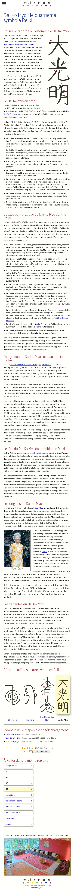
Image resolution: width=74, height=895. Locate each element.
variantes (10, 818)
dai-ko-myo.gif (12, 741)
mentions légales (37, 888)
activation (10, 795)
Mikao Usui (38, 508)
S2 (7, 777)
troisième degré (31, 88)
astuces (9, 824)
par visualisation (13, 807)
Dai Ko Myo (63, 720)
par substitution (13, 812)
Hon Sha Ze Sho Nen (40, 247)
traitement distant (14, 801)
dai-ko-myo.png (13, 738)
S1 (7, 771)
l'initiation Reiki (35, 453)
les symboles (11, 766)
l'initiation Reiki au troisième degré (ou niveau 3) (31, 364)
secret (44, 552)
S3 (7, 783)
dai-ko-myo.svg (13, 734)
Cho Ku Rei (13, 720)
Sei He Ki (30, 720)
